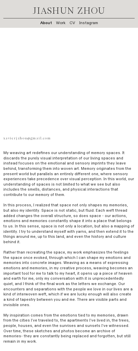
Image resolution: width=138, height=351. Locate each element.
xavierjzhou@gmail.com (27, 138)
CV (72, 22)
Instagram (88, 22)
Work (60, 22)
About (46, 22)
